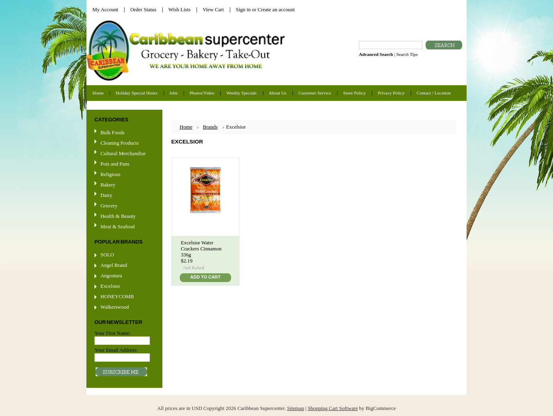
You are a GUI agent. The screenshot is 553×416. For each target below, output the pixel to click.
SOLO (107, 255)
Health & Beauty (117, 216)
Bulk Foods (112, 132)
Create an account (276, 9)
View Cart (213, 9)
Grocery (123, 206)
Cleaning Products (119, 143)
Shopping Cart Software (333, 408)
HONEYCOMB (117, 296)
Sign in (243, 9)
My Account (105, 9)
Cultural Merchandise (122, 153)
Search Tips (407, 54)
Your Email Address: (116, 350)
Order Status (143, 9)
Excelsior (110, 286)
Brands (210, 127)
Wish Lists (179, 9)
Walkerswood (114, 307)
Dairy (106, 195)
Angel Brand (113, 265)
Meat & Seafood (117, 226)
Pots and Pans (114, 164)
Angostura (111, 276)
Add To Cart (205, 277)
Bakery (107, 185)
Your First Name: (112, 333)
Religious (110, 174)
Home (186, 127)
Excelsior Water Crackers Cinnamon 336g (201, 249)
